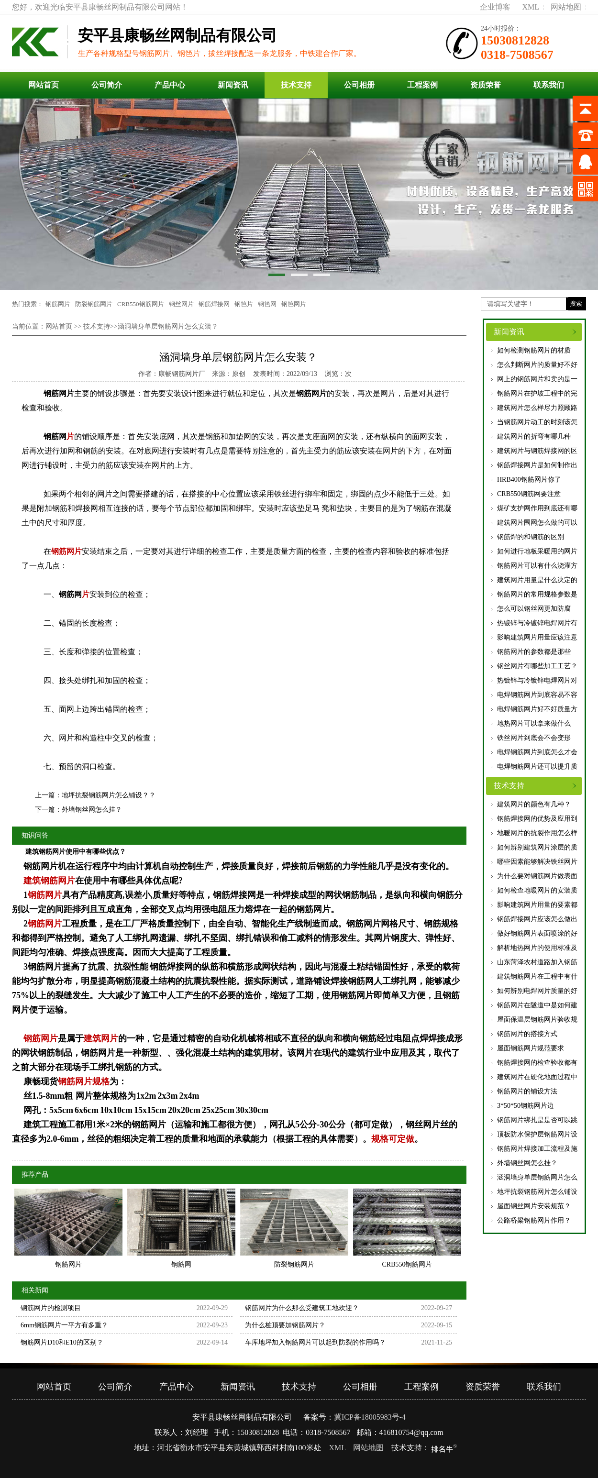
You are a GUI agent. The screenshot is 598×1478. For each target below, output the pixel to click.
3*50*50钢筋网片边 (525, 1105)
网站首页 (43, 85)
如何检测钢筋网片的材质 (534, 350)
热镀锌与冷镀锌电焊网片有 (537, 623)
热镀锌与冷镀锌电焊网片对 (537, 680)
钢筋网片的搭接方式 (527, 1033)
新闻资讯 (233, 85)
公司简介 (106, 85)
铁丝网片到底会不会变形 (534, 737)
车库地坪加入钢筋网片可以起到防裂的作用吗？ (315, 1342)
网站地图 (566, 7)
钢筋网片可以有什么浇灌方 (537, 565)
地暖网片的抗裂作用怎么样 (537, 833)
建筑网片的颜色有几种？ (534, 804)
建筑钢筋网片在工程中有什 (537, 976)
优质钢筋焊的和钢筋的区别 (537, 536)
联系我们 (548, 85)
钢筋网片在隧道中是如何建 (537, 1005)
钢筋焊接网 (214, 304)
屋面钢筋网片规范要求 (530, 1048)
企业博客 (495, 7)
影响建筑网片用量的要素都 (537, 904)
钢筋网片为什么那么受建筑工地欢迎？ (302, 1308)
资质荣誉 (485, 85)
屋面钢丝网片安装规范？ (534, 1206)
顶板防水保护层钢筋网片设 (537, 1134)
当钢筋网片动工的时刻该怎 (537, 422)
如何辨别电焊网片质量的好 (537, 990)
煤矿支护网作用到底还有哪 (537, 508)
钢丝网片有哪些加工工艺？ (537, 666)
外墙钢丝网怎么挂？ (527, 1163)
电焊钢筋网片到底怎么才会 (537, 752)
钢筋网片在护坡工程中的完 (537, 393)
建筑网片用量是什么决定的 (537, 580)
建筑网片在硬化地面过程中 (537, 1077)
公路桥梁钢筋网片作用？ (534, 1220)
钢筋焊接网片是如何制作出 (537, 465)
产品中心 (170, 85)
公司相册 (359, 85)
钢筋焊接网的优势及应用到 (537, 818)
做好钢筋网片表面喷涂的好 (537, 933)
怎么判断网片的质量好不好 (537, 364)
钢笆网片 (293, 304)
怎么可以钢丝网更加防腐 (534, 608)
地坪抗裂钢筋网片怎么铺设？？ (108, 795)
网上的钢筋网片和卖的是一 (537, 379)
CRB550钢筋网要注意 (529, 493)
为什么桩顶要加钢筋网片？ (285, 1325)
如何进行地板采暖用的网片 (537, 551)
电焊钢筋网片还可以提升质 (537, 766)
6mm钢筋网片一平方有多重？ (64, 1325)
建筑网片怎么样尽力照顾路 (537, 407)
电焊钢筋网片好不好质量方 (537, 709)
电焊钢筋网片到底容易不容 (537, 694)
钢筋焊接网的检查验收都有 (537, 1062)
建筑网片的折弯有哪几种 (534, 436)
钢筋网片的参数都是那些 (534, 651)
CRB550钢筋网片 (140, 304)
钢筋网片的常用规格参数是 (537, 594)
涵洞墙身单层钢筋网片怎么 (537, 1177)
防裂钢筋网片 (93, 304)
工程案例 (422, 85)
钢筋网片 (57, 304)
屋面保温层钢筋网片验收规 (537, 1019)
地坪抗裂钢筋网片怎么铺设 (537, 1191)
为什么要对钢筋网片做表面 (537, 876)
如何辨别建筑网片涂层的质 (537, 847)
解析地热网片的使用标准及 (537, 947)
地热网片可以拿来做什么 (534, 723)
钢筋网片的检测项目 (51, 1308)
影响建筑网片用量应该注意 (537, 637)
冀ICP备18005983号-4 (370, 1417)
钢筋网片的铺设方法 (527, 1091)
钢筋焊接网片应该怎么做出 (537, 919)
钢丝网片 (181, 304)
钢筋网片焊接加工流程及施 (537, 1148)
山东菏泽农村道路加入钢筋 (537, 962)
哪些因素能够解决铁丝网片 (537, 861)
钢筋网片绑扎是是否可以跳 (537, 1120)
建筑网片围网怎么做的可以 (537, 522)
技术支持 (296, 85)
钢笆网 (267, 304)
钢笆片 (243, 304)
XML (530, 7)
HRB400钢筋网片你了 (529, 479)
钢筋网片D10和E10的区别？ (62, 1342)
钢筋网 (55, 436)
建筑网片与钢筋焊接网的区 (537, 450)
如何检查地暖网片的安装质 (537, 890)
